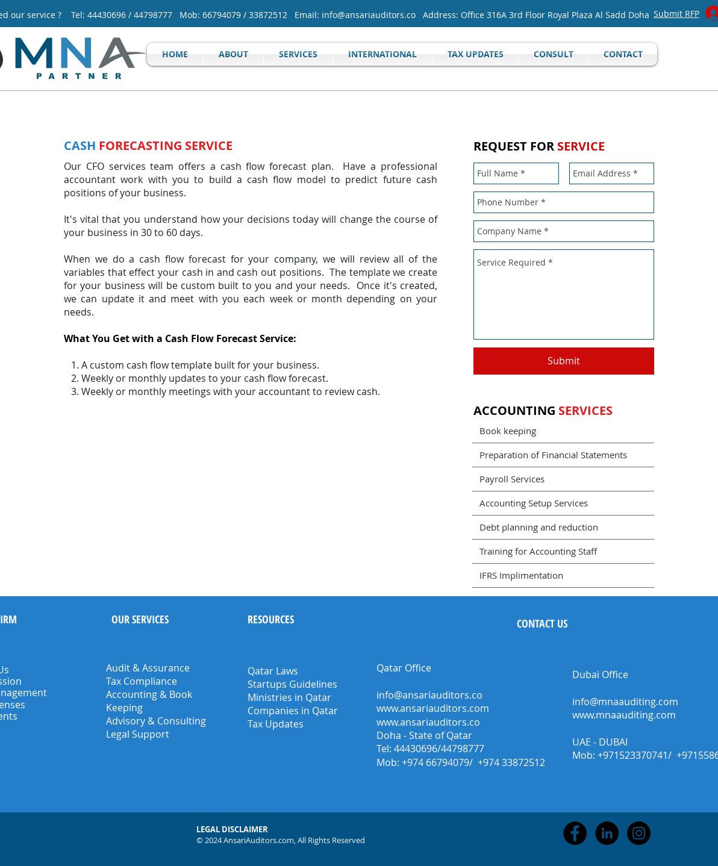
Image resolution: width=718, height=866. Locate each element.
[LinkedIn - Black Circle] (607, 833)
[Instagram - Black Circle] (639, 833)
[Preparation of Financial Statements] (563, 455)
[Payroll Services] (563, 479)
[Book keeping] (563, 431)
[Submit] (563, 361)
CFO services (116, 166)
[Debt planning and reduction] (563, 527)
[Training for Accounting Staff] (563, 551)
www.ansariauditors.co (428, 722)
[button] (233, 829)
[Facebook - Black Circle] (575, 833)
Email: (308, 14)
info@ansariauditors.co (369, 14)
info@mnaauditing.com (625, 701)
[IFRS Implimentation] (563, 575)
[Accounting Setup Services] (563, 503)
